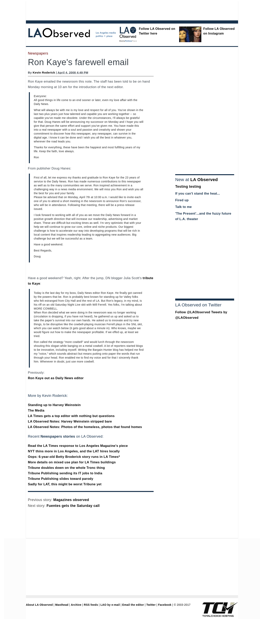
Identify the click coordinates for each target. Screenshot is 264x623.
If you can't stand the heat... (197, 193)
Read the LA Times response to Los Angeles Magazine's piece (78, 446)
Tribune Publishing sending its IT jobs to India (65, 473)
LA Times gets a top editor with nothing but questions (71, 416)
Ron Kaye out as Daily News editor (56, 378)
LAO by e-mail (110, 604)
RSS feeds (91, 604)
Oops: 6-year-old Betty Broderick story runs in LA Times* (74, 457)
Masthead (61, 604)
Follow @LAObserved (192, 312)
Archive (76, 604)
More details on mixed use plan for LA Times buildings (72, 462)
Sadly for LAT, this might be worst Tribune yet (65, 484)
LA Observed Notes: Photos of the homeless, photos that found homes (85, 427)
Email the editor (133, 604)
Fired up (182, 200)
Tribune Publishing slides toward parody (60, 479)
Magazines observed (71, 500)
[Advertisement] (121, 10)
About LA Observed (39, 604)
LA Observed (204, 179)
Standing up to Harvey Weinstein (54, 405)
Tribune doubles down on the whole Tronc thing (66, 468)
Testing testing (188, 187)
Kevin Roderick (44, 72)
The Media (36, 410)
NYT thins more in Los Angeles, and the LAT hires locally (74, 451)
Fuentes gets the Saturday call (73, 506)
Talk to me (183, 207)
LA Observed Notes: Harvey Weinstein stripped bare (70, 421)
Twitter (151, 604)
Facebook (164, 604)
